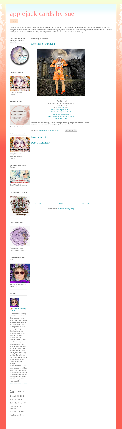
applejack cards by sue (42, 13)
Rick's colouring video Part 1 (61, 110)
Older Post (85, 203)
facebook (61, 107)
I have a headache (61, 99)
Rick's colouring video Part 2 (61, 112)
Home (14, 21)
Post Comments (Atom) (66, 209)
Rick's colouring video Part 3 (61, 114)
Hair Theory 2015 (61, 118)
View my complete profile (18, 384)
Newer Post (37, 203)
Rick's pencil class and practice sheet (61, 116)
